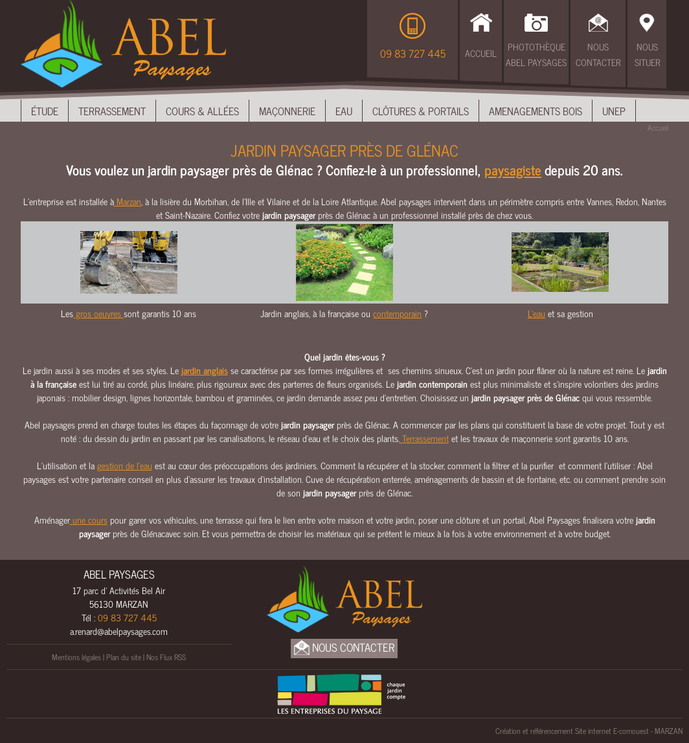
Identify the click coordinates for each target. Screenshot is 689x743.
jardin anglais (204, 369)
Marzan (127, 201)
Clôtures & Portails (420, 110)
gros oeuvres (98, 312)
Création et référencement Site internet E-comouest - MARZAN (589, 730)
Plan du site (123, 656)
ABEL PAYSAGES (119, 574)
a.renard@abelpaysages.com (119, 630)
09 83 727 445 (413, 53)
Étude (44, 110)
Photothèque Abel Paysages (536, 54)
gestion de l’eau (124, 465)
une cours (88, 519)
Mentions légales (76, 656)
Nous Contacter (598, 54)
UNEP (614, 110)
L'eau (536, 312)
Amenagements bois (535, 110)
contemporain (397, 312)
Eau (343, 110)
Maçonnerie (287, 110)
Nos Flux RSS (166, 656)
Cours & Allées (202, 110)
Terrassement (112, 110)
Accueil (481, 52)
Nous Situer (647, 54)
